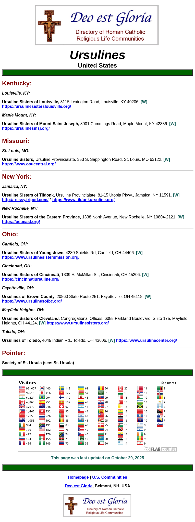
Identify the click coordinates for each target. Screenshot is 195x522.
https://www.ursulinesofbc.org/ (32, 301)
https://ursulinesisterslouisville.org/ (36, 106)
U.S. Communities (109, 477)
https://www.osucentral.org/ (29, 164)
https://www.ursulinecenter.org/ (146, 340)
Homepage (78, 477)
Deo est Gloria (78, 486)
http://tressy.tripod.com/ (25, 200)
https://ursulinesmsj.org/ (26, 128)
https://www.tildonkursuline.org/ (83, 200)
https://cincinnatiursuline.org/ (30, 279)
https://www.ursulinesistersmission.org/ (40, 257)
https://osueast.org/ (21, 221)
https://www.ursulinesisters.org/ (78, 323)
